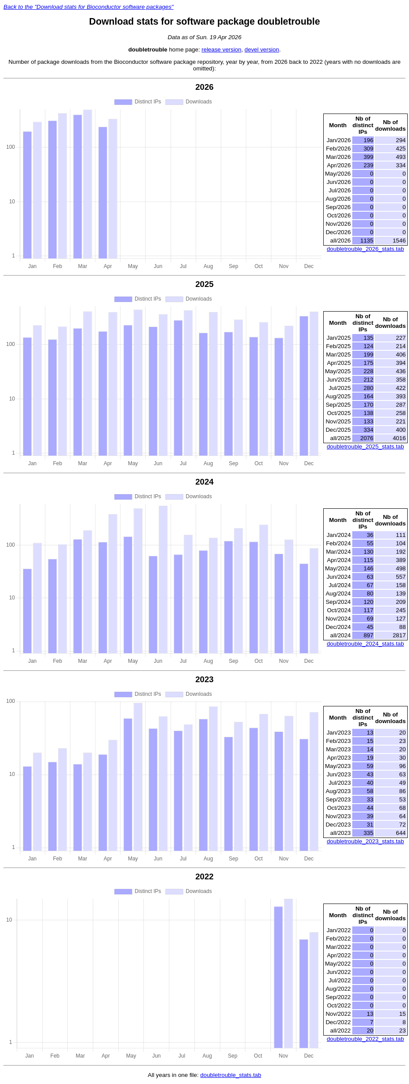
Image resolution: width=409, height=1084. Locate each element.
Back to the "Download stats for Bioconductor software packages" (89, 7)
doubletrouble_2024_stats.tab (365, 643)
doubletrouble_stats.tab (230, 1075)
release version (221, 49)
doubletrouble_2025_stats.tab (365, 446)
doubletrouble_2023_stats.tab (365, 841)
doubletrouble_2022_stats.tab (365, 1039)
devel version (262, 49)
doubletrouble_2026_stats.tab (365, 249)
